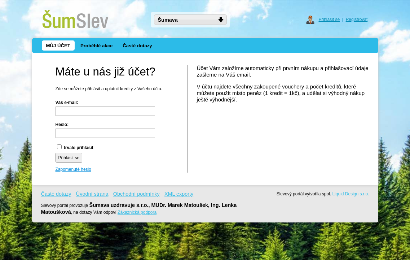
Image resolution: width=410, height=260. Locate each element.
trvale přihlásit (75, 147)
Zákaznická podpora (137, 212)
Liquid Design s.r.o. (350, 193)
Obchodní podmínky (136, 194)
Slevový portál (290, 193)
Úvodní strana (92, 194)
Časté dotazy (56, 194)
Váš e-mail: (67, 102)
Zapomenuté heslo (73, 169)
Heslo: (62, 124)
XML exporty (178, 194)
